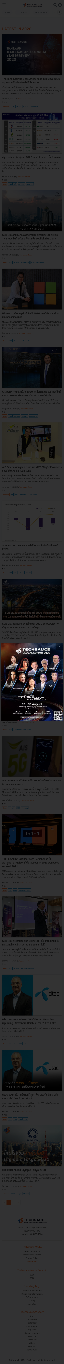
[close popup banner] (59, 646)
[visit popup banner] (32, 682)
